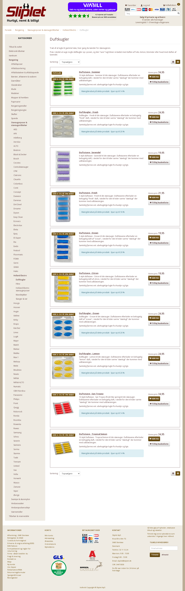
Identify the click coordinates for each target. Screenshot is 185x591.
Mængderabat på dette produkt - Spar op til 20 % (103, 132)
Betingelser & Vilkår (15, 538)
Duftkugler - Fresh (89, 112)
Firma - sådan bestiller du (17, 553)
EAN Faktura (12, 546)
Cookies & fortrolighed (16, 540)
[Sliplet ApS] (26, 11)
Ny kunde (11, 564)
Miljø (9, 561)
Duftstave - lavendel (90, 153)
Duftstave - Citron (89, 274)
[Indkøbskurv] (171, 5)
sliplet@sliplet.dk (124, 560)
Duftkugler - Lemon (89, 355)
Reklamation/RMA (14, 569)
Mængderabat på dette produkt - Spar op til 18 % (103, 213)
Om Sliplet (11, 567)
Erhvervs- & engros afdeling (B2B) (20, 543)
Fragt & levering (13, 556)
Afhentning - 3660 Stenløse (18, 535)
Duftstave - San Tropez (91, 395)
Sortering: (54, 61)
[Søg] (178, 13)
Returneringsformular (16, 572)
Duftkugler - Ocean (89, 315)
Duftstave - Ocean (89, 234)
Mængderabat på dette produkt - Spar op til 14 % (103, 91)
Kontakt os (11, 559)
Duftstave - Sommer (89, 72)
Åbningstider (12, 578)
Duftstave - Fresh (88, 193)
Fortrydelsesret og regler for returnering (19, 549)
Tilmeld (154, 554)
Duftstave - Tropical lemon (93, 436)
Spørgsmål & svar (14, 575)
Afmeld (165, 554)
